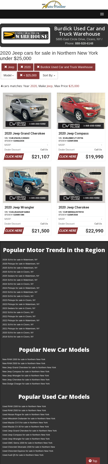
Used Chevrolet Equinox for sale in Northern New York (27, 451)
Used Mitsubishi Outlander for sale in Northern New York (28, 418)
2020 (25, 67)
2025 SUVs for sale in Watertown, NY (19, 268)
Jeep (9, 67)
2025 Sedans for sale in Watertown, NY (20, 276)
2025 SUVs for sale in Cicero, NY (18, 272)
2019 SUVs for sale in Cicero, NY (18, 336)
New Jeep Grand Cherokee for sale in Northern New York (29, 367)
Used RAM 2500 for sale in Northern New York (24, 410)
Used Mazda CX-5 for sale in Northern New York (25, 422)
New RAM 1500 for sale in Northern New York (23, 359)
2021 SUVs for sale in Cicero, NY (18, 324)
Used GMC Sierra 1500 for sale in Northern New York (27, 443)
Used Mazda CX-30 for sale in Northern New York (25, 426)
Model (9, 75)
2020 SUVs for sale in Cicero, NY (18, 332)
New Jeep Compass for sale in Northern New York (25, 371)
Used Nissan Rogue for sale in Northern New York (25, 414)
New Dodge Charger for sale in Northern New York (26, 383)
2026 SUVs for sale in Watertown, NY (19, 259)
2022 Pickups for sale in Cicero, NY (19, 316)
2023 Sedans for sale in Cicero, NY (18, 308)
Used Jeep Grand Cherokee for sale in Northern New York (29, 430)
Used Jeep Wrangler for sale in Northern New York (26, 439)
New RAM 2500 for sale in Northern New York (23, 363)
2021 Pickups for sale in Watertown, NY (21, 328)
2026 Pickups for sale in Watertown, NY (21, 263)
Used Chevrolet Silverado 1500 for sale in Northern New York (28, 447)
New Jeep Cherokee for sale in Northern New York (25, 379)
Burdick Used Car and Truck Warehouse (65, 67)
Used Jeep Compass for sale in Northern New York (26, 435)
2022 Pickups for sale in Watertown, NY (21, 320)
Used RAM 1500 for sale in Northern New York (24, 406)
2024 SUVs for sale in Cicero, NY (18, 284)
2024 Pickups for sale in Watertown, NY (21, 288)
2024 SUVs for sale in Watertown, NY (19, 280)
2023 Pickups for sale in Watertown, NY (21, 304)
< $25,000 (28, 75)
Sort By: (49, 75)
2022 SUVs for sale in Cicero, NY (18, 312)
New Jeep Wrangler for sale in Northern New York (25, 375)
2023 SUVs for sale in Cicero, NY (18, 296)
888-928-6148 (84, 43)
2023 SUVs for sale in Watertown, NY (19, 292)
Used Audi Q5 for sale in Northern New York (22, 455)
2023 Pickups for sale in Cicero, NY (19, 300)
